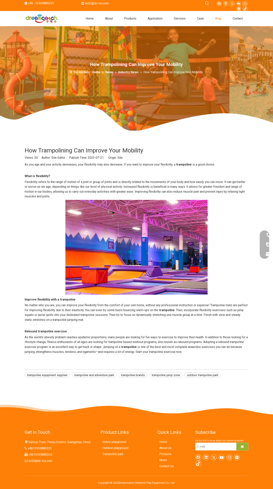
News (163, 460)
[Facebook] (219, 3)
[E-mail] (215, 446)
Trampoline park (112, 454)
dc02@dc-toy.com (97, 3)
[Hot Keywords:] (207, 3)
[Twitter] (232, 3)
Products (165, 454)
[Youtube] (238, 3)
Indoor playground (114, 442)
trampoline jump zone (166, 375)
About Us (165, 448)
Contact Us (166, 466)
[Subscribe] (242, 447)
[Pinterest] (238, 8)
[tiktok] (245, 8)
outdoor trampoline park (202, 375)
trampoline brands (133, 375)
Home (163, 442)
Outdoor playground (115, 448)
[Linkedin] (225, 3)
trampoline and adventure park (94, 375)
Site (120, 157)
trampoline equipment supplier (47, 375)
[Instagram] (244, 3)
